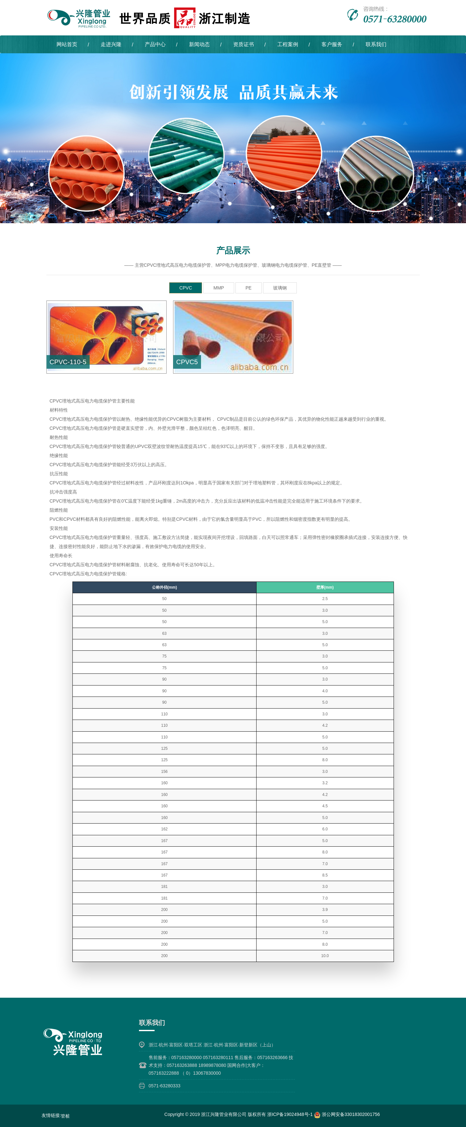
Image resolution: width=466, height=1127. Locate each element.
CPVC (185, 287)
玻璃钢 (280, 287)
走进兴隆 (111, 44)
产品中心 (155, 44)
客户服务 (331, 44)
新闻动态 (199, 44)
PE (249, 287)
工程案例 (287, 44)
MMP (218, 287)
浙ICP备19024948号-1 (290, 1114)
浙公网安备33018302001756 (347, 1114)
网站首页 (67, 44)
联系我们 (376, 44)
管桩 (65, 1115)
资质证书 (243, 44)
